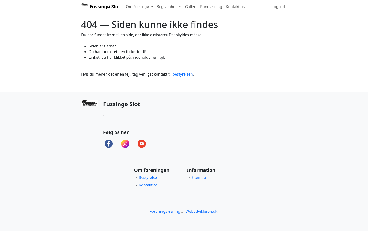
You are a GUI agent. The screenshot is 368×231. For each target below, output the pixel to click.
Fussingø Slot (100, 6)
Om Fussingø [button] (138, 6)
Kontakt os (235, 6)
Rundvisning (211, 6)
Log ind (278, 6)
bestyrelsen (182, 74)
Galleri (190, 6)
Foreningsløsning (165, 211)
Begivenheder (169, 6)
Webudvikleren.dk (201, 211)
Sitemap (199, 177)
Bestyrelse (148, 177)
